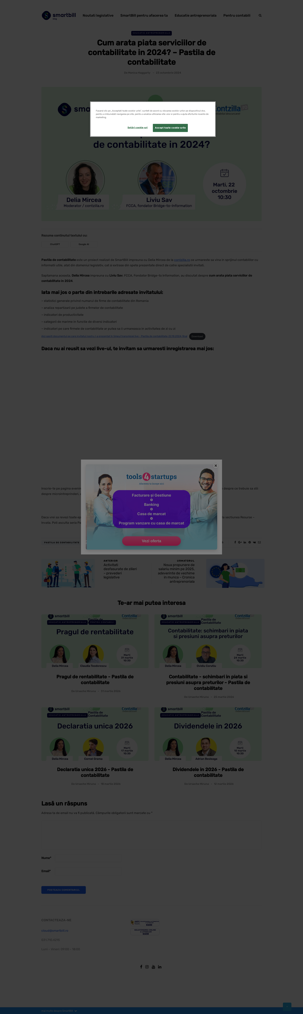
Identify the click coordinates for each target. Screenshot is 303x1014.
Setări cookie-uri (138, 127)
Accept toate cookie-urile (170, 127)
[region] (153, 119)
